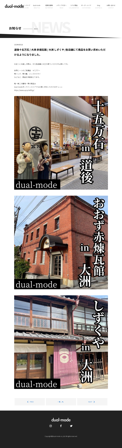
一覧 (61, 401)
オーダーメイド (86, 6)
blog (98, 6)
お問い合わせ (111, 6)
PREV (30, 401)
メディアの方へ (61, 6)
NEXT (92, 401)
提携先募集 (49, 6)
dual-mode (37, 6)
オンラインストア (24, 6)
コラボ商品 (74, 6)
